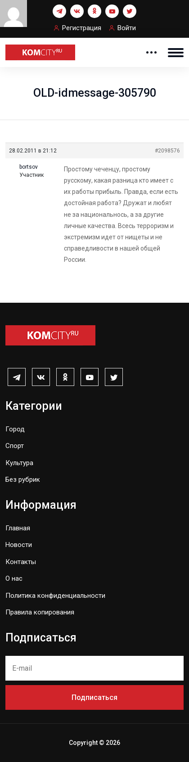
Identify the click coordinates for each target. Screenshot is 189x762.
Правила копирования (39, 612)
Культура (19, 463)
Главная (17, 528)
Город (15, 429)
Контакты (20, 562)
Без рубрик (22, 479)
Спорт (14, 446)
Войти (126, 28)
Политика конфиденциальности (55, 596)
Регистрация (81, 28)
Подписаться (94, 697)
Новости (18, 545)
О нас (13, 578)
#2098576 (167, 151)
